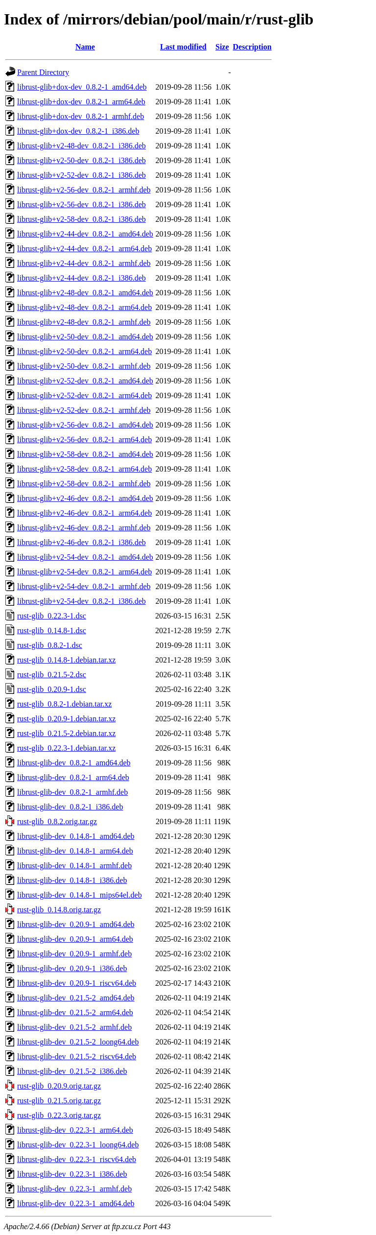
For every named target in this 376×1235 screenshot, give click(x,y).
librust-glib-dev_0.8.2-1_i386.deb (70, 807)
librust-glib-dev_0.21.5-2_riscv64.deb (76, 1056)
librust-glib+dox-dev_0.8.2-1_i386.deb (78, 131)
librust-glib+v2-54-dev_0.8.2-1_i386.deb (81, 601)
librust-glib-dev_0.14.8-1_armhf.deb (74, 865)
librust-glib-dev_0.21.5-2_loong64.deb (78, 1042)
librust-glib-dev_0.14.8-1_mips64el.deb (79, 895)
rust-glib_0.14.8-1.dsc (51, 630)
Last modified (183, 47)
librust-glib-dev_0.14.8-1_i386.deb (72, 880)
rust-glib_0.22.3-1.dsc (51, 616)
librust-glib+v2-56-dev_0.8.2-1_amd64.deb (85, 425)
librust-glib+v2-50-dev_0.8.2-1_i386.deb (81, 160)
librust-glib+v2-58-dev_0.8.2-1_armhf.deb (84, 483)
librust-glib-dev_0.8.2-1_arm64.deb (73, 777)
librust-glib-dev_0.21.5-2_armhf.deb (74, 1027)
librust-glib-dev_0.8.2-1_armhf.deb (72, 792)
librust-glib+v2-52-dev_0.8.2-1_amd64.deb (85, 381)
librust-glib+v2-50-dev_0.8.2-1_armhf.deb (84, 366)
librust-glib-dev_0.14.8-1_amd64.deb (76, 836)
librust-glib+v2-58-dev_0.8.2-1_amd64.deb (85, 454)
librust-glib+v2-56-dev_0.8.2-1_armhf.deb (84, 190)
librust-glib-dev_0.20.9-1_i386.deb (72, 968)
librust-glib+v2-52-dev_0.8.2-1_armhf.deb (84, 410)
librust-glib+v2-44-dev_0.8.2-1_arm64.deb (84, 248)
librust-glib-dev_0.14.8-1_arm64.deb (75, 851)
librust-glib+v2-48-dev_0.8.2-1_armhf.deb (84, 322)
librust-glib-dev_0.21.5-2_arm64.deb (75, 1012)
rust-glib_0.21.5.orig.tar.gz (59, 1100)
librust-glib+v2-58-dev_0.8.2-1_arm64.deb (84, 469)
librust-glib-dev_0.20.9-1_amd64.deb (76, 924)
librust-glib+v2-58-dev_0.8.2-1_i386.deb (81, 219)
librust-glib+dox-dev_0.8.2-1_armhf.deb (80, 116)
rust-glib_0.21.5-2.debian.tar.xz (66, 733)
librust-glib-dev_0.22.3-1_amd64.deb (76, 1203)
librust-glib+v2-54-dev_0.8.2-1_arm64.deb (84, 572)
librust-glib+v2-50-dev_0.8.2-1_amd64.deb (85, 336)
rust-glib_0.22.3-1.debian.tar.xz (66, 748)
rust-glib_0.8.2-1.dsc (49, 645)
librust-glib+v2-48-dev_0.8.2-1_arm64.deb (84, 307)
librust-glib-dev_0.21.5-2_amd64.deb (76, 998)
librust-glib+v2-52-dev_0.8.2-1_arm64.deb (84, 395)
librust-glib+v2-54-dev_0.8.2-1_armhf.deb (84, 586)
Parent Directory (43, 72)
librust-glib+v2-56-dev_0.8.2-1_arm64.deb (84, 439)
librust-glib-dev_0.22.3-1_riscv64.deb (76, 1159)
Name (85, 47)
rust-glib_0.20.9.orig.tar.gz (59, 1086)
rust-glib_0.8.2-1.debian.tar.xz (64, 704)
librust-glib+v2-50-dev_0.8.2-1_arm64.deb (84, 351)
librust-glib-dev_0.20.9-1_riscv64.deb (76, 983)
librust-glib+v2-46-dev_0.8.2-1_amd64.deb (85, 498)
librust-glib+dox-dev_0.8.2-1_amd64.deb (82, 87)
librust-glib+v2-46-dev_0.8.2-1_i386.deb (81, 542)
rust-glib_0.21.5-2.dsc (51, 674)
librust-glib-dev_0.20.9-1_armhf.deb (74, 954)
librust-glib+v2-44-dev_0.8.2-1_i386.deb (81, 278)
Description (252, 47)
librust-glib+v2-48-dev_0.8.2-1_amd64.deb (85, 292)
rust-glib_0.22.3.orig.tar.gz (59, 1115)
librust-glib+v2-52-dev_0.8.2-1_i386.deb (81, 175)
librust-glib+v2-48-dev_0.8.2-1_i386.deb (81, 146)
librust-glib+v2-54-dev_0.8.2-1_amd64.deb (85, 557)
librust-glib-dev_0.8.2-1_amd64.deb (74, 763)
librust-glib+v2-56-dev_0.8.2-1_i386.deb (81, 204)
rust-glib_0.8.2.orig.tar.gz (57, 821)
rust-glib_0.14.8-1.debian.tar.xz (66, 660)
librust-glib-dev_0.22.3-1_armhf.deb (74, 1189)
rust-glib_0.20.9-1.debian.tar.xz (66, 718)
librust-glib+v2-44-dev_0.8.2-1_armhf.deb (84, 263)
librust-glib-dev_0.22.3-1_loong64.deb (78, 1144)
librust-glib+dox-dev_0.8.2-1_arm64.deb (81, 101)
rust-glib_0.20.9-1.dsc (51, 689)
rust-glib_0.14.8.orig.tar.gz (59, 909)
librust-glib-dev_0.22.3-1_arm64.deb (75, 1130)
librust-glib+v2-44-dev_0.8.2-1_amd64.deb (85, 234)
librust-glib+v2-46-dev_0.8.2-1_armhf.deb (84, 527)
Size (222, 47)
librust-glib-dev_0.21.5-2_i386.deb (72, 1071)
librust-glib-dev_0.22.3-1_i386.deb (72, 1174)
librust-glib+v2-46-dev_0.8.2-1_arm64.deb (84, 513)
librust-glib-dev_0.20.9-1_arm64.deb (75, 939)
